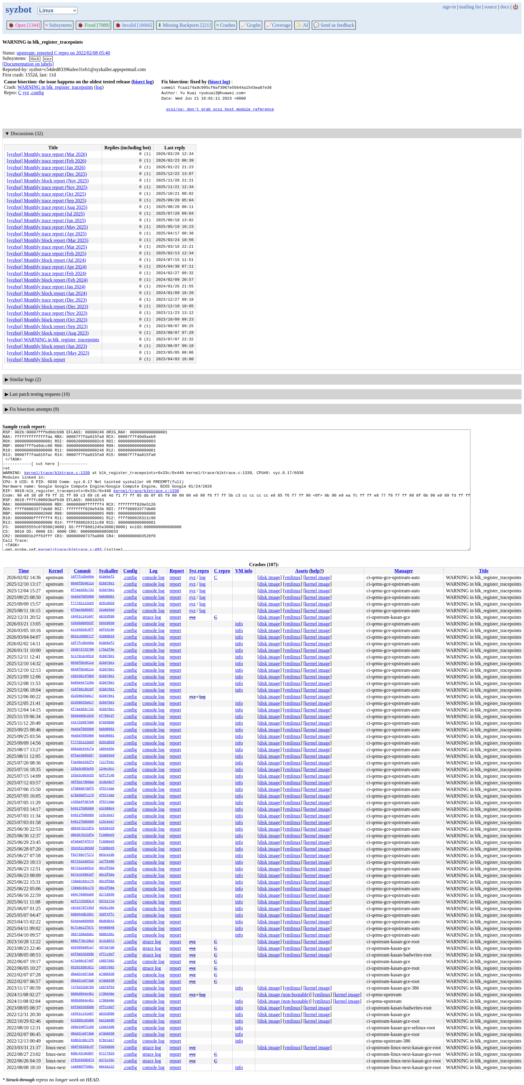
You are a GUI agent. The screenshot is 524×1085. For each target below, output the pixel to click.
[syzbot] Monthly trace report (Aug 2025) (47, 207)
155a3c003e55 (82, 769)
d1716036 (106, 895)
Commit (82, 570)
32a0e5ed (106, 610)
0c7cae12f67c (82, 928)
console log (153, 577)
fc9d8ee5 (106, 835)
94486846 (106, 928)
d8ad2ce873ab (82, 974)
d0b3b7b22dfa (82, 828)
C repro (222, 570)
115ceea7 (106, 815)
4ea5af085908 (82, 597)
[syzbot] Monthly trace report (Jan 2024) (46, 286)
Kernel (56, 570)
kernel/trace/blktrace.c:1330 (57, 481)
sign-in (449, 6)
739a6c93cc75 (82, 881)
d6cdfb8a (106, 868)
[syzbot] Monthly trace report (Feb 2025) (46, 253)
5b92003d (106, 623)
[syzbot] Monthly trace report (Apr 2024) (46, 266)
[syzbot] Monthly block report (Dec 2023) (47, 306)
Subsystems (58, 25)
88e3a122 (106, 1067)
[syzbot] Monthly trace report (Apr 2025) (46, 233)
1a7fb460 (106, 862)
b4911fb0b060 (82, 809)
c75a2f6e (106, 650)
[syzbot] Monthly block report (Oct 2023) (47, 319)
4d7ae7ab (106, 948)
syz (26, 92)
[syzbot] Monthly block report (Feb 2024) (47, 280)
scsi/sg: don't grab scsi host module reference (220, 109)
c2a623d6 (106, 1027)
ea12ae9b (106, 1020)
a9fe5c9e (106, 630)
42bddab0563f (82, 623)
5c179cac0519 (82, 656)
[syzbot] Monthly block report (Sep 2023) (47, 326)
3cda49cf (106, 782)
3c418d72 (106, 941)
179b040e (106, 994)
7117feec (106, 762)
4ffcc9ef (106, 954)
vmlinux (292, 577)
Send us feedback (333, 25)
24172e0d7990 (82, 723)
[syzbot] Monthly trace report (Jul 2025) (46, 213)
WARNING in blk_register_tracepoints (55, 87)
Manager (403, 570)
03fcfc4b (106, 775)
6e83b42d (106, 828)
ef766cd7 (106, 716)
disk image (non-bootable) (284, 994)
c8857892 (106, 961)
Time (23, 570)
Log (153, 570)
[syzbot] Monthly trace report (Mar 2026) (47, 154)
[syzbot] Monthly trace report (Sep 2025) (46, 200)
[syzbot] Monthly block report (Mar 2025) (47, 240)
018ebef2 (106, 577)
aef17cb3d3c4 (82, 901)
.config (37, 92)
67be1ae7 (106, 1040)
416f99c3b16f (82, 689)
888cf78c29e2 (82, 941)
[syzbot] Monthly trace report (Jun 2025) (46, 220)
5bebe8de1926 (82, 716)
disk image (269, 577)
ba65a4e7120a (82, 683)
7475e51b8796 (82, 987)
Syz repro (199, 570)
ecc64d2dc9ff (82, 630)
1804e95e (106, 749)
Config (130, 570)
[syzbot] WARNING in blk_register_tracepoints (53, 339)
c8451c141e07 (82, 617)
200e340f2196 (82, 1027)
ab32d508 (106, 617)
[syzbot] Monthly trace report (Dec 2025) (47, 174)
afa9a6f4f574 (82, 842)
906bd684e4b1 (82, 994)
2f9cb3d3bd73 (82, 1060)
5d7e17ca (106, 901)
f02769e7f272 (82, 855)
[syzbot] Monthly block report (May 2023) (48, 352)
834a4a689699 (82, 921)
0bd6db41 (106, 921)
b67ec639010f (82, 875)
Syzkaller (108, 570)
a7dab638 (106, 974)
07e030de (106, 723)
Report (176, 570)
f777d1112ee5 (82, 603)
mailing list (470, 6)
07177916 (106, 1054)
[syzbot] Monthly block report (36, 359)
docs (504, 6)
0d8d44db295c (82, 915)
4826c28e (106, 908)
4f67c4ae (106, 789)
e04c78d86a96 (82, 895)
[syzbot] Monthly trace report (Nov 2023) (47, 313)
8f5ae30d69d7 (82, 610)
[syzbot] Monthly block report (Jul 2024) (46, 260)
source (491, 6)
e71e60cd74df (82, 961)
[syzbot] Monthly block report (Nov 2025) (48, 180)
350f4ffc (106, 915)
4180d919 (106, 636)
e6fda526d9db (82, 954)
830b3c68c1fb (82, 1040)
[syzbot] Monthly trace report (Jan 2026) (46, 167)
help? (316, 570)
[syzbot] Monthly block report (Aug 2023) (48, 333)
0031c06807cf (82, 636)
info (239, 623)
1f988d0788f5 (82, 789)
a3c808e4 (106, 809)
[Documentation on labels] (28, 64)
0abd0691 (106, 597)
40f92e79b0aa (82, 782)
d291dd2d (106, 603)
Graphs (251, 25)
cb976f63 (106, 987)
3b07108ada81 (82, 934)
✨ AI (302, 25)
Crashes (225, 25)
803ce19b (106, 855)
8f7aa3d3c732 (82, 590)
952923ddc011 (82, 968)
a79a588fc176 (82, 795)
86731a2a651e (82, 862)
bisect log (142, 81)
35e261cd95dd (82, 848)
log (99, 87)
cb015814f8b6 (82, 676)
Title (483, 570)
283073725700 (82, 650)
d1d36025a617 (82, 696)
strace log (151, 617)
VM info (243, 570)
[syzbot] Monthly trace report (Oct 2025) (46, 194)
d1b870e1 (106, 583)
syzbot (18, 9)
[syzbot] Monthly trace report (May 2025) (47, 227)
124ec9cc (106, 769)
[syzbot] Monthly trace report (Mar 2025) (47, 247)
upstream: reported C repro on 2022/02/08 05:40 (63, 52)
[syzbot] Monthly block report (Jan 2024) (47, 293)
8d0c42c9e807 (82, 1054)
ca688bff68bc (82, 1067)
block (34, 58)
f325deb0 (106, 1047)
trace (48, 58)
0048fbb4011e (82, 583)
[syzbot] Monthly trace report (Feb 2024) (46, 273)
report (175, 577)
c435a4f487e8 (82, 802)
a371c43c (106, 1060)
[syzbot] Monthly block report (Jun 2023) (47, 346)
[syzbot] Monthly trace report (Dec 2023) (47, 299)
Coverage (278, 25)
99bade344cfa (82, 749)
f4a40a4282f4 (82, 762)
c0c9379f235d (82, 908)
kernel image (317, 577)
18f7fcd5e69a (82, 577)
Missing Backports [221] (184, 25)
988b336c (106, 934)
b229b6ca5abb (82, 1020)
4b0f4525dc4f (82, 1047)
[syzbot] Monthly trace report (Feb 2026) (46, 160)
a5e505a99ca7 (82, 948)
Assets (301, 570)
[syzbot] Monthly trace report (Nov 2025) (47, 187)
